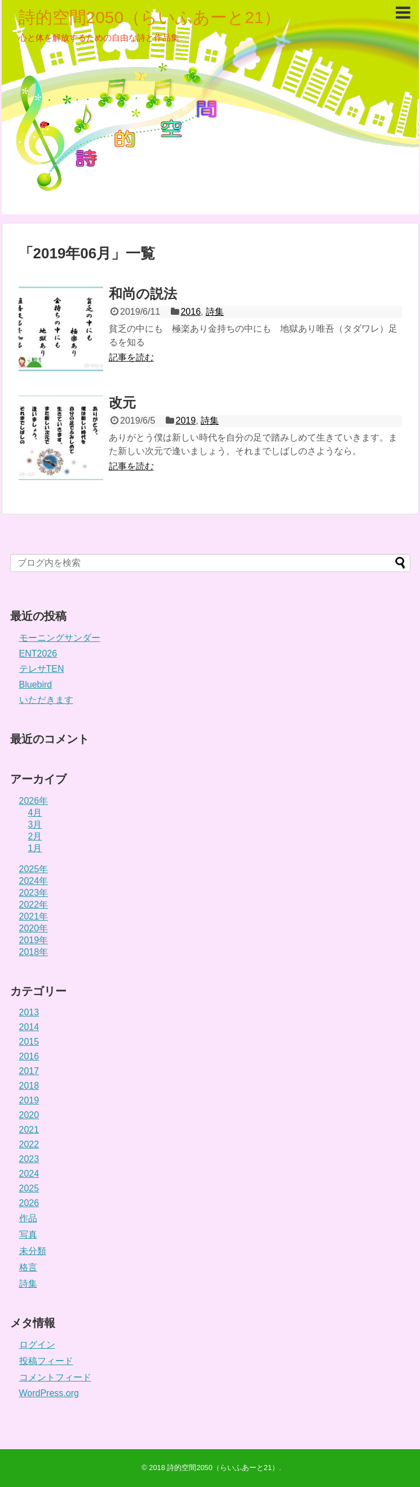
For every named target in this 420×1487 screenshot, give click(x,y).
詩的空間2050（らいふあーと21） (150, 17)
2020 (29, 1115)
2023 (29, 1159)
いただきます (46, 700)
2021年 (33, 916)
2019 (186, 420)
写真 (28, 1234)
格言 (28, 1267)
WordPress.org (49, 1393)
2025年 (33, 869)
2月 (35, 836)
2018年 (33, 952)
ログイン (37, 1344)
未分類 (32, 1251)
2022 (29, 1144)
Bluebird (35, 684)
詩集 (215, 311)
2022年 (33, 904)
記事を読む (131, 357)
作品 (28, 1218)
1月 (35, 848)
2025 (29, 1188)
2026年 (33, 801)
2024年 (33, 881)
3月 (35, 824)
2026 (29, 1203)
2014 (29, 1027)
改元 (122, 402)
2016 (190, 311)
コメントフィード (55, 1377)
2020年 (33, 928)
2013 (29, 1012)
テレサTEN (41, 669)
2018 (29, 1085)
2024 (29, 1173)
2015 (29, 1041)
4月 (35, 812)
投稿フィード (46, 1361)
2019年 (33, 940)
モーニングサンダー (59, 638)
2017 (29, 1071)
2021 (29, 1129)
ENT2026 (38, 653)
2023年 (33, 893)
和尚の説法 (143, 293)
